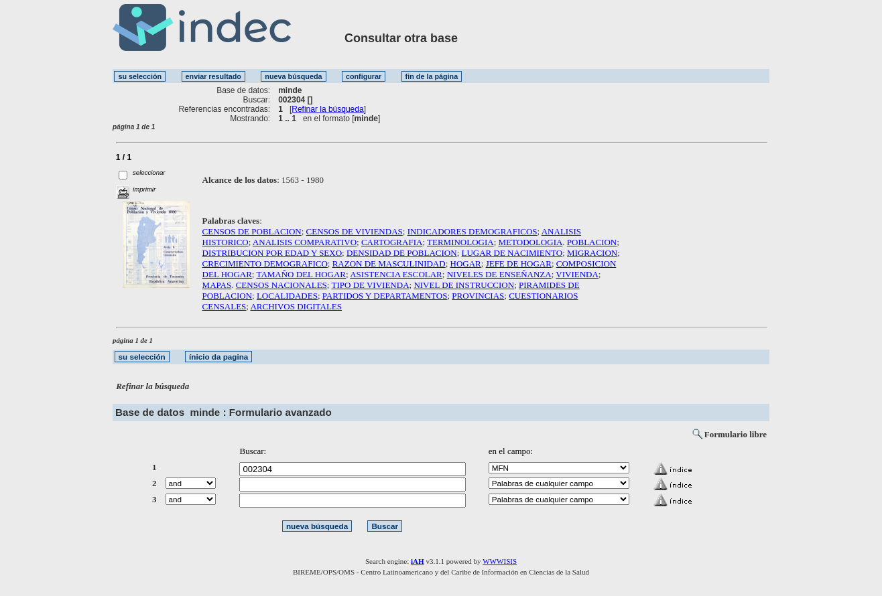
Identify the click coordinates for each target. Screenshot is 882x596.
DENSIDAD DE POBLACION (401, 253)
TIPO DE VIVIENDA (371, 285)
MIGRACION (592, 253)
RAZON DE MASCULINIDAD (389, 263)
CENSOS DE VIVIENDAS (354, 231)
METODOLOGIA (531, 242)
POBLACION (592, 242)
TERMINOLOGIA (460, 242)
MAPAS (217, 285)
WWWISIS (500, 561)
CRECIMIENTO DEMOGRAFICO (265, 263)
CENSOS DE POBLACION (252, 231)
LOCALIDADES (287, 296)
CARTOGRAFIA (391, 242)
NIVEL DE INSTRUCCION (464, 285)
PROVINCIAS (478, 296)
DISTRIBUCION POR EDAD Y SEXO (272, 253)
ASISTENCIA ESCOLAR (396, 274)
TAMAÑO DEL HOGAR (301, 274)
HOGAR (465, 263)
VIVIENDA (577, 274)
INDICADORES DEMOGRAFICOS (472, 231)
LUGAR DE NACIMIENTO (512, 253)
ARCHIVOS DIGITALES (296, 306)
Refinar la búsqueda (327, 109)
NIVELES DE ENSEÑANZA (499, 274)
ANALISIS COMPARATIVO (305, 242)
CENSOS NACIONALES (281, 285)
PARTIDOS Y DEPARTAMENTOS (385, 296)
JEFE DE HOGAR (519, 263)
